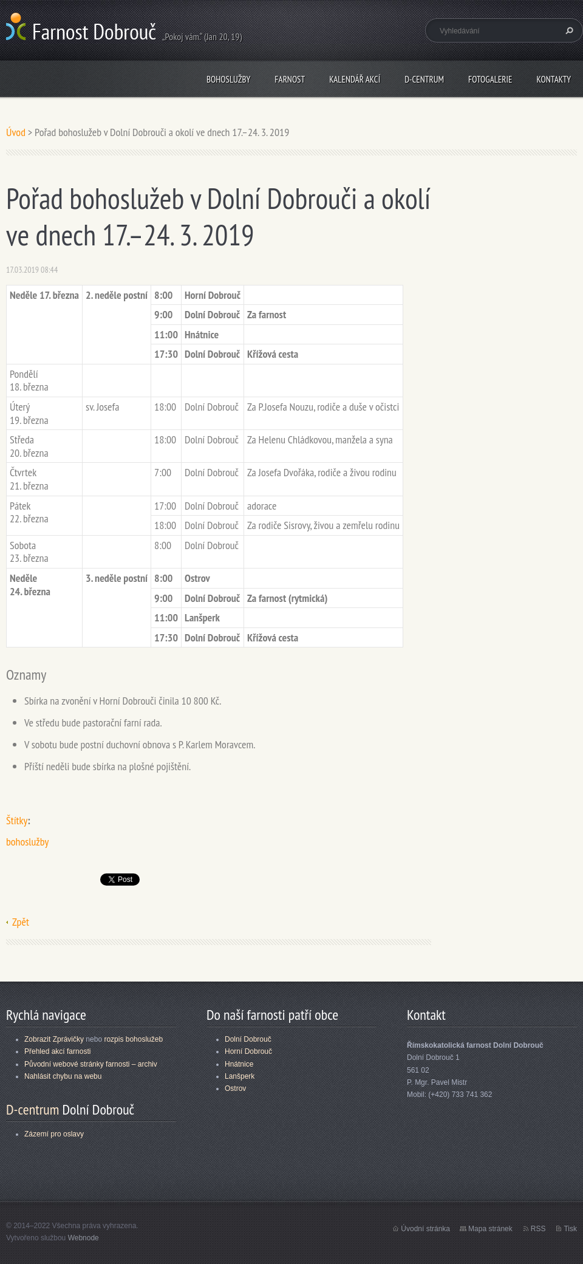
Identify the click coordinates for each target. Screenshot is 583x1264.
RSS (538, 1229)
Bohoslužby (228, 79)
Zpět (20, 922)
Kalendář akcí (354, 79)
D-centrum (424, 79)
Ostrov (235, 1088)
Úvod (16, 132)
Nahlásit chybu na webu (62, 1076)
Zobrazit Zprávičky (54, 1039)
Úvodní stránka (425, 1229)
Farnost (289, 79)
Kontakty (553, 79)
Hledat (568, 30)
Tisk (570, 1229)
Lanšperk (239, 1076)
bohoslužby (27, 842)
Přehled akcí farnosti (57, 1051)
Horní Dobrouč (248, 1051)
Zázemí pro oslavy (54, 1134)
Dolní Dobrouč (248, 1039)
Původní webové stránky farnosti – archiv (90, 1064)
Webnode (83, 1238)
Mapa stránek (490, 1229)
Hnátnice (239, 1064)
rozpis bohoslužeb (133, 1039)
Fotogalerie (490, 79)
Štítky (16, 820)
